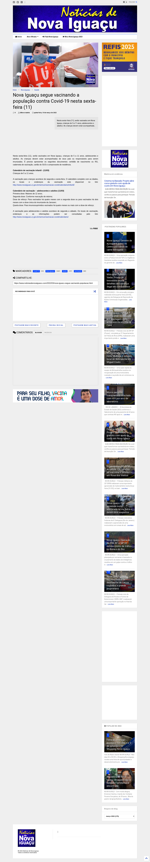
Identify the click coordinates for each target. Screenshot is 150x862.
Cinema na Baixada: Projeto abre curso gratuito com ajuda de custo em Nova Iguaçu (119, 183)
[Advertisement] (32, 133)
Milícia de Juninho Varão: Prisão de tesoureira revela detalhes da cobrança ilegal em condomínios (118, 280)
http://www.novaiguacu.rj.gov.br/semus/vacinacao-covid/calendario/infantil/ (43, 185)
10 (108, 571)
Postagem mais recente (27, 325)
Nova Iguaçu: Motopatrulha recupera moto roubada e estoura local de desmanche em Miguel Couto (119, 356)
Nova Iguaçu (25, 90)
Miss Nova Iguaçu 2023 (72, 37)
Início (18, 37)
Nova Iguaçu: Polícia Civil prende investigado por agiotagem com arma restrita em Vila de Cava (119, 319)
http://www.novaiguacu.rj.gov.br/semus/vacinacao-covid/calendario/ (41, 217)
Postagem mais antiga (85, 325)
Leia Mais (119, 263)
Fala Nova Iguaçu (50, 37)
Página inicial (56, 325)
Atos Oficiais (32, 37)
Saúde (36, 90)
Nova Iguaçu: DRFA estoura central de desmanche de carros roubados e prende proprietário (118, 582)
